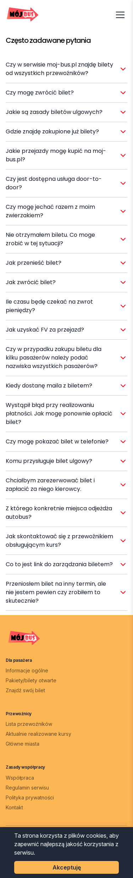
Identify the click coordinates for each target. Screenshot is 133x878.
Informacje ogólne (27, 670)
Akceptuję (66, 867)
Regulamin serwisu (27, 788)
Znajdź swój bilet (25, 690)
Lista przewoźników (29, 724)
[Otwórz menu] (120, 15)
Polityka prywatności (30, 797)
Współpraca (20, 778)
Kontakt (14, 807)
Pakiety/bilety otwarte (31, 680)
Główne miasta (22, 744)
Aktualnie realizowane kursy (38, 734)
